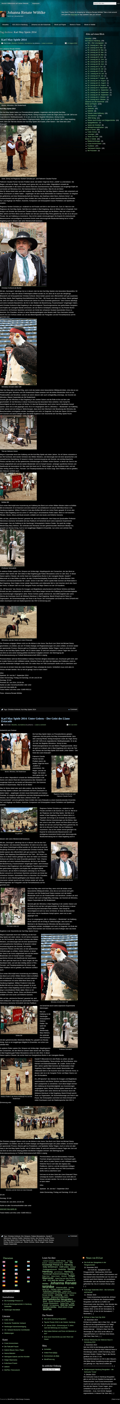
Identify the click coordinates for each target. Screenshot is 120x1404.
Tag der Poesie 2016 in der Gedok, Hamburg (59, 1322)
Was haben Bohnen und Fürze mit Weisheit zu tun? (60, 1332)
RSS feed (74, 14)
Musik (45, 1301)
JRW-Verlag (92, 118)
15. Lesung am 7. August (96, 78)
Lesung (58, 1294)
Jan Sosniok (40, 1238)
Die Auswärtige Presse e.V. (13, 1301)
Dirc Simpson (25, 1236)
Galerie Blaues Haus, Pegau (14, 1350)
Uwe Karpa (49, 1242)
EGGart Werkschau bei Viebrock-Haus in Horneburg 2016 (98, 1341)
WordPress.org (49, 1359)
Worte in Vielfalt (89, 25)
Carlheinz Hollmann (48, 1261)
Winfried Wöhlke (49, 1307)
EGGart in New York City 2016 (94, 1317)
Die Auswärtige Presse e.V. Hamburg (57, 1263)
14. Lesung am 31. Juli (95, 76)
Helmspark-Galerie (94, 148)
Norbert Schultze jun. (16, 1242)
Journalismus (28, 43)
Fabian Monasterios (38, 1236)
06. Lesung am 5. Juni (95, 57)
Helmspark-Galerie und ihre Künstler (17, 1357)
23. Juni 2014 (73, 724)
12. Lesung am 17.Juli (95, 71)
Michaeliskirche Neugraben (58, 1299)
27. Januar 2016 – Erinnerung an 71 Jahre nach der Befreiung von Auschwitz (58, 1327)
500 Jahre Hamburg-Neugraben (55, 1319)
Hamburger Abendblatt (12, 1310)
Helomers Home (29, 1238)
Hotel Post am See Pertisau (65, 1278)
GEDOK (90, 111)
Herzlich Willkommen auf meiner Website (15, 3)
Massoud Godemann (59, 1297)
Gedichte (91, 108)
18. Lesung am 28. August (97, 85)
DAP (66, 1263)
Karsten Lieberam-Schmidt (60, 1289)
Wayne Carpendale (10, 1244)
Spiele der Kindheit (94, 125)
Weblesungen (9, 1333)
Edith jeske (64, 1267)
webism (7, 1367)
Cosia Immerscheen (95, 143)
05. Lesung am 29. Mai (95, 55)
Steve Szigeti (39, 1242)
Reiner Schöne (29, 1242)
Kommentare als (51, 1356)
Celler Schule (92, 132)
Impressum (35, 3)
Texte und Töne (93, 136)
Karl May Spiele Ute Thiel (28, 1240)
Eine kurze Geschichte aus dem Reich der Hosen (58, 1338)
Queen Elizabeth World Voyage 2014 (62, 1301)
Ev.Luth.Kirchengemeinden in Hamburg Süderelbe (17, 1305)
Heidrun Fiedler (17, 1238)
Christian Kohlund (14, 709)
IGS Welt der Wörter (56, 1280)
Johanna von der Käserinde (41, 25)
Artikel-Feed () (50, 1353)
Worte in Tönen (75, 25)
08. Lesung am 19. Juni (96, 62)
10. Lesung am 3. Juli (95, 66)
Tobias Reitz (64, 1303)
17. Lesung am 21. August (97, 83)
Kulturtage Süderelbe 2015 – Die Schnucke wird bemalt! (99, 1291)
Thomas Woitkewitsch (51, 1303)
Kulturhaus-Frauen (10, 1363)
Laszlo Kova (66, 1291)
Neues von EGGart (94, 1258)
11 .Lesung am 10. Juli (95, 69)
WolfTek (47, 1309)
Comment (73, 709)
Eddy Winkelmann (50, 1267)
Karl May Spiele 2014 (14, 39)
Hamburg (68, 1272)
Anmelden (47, 1349)
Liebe (66, 1295)
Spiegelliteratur (93, 123)
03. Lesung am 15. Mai (95, 50)
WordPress (11, 1399)
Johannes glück (61, 1287)
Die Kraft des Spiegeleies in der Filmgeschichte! (95, 1263)
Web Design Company (23, 1399)
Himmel (64, 1276)
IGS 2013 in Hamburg (20, 25)
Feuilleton (21, 43)
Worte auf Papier (60, 25)
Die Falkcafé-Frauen (11, 1346)
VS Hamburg (54, 1305)
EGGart (73, 1267)
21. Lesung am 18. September (98, 92)
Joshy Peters (49, 1238)
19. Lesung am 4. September (98, 88)
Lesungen (91, 134)
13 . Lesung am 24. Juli (96, 73)
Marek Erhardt (43, 1240)
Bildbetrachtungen (94, 141)
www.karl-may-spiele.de (8, 1209)
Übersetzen (8, 1258)
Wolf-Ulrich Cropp (65, 1307)
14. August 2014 (72, 43)
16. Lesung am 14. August (97, 81)
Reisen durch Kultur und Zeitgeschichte (101, 120)
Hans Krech (55, 1276)
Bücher (90, 106)
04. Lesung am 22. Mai (95, 52)
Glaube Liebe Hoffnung (96, 113)
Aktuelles (5, 25)
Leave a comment (47, 43)
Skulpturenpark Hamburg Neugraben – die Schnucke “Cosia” (99, 1371)
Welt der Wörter (67, 1305)
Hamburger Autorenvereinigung (15, 1326)
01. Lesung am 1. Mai (95, 45)
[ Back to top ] (116, 1399)
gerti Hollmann (58, 1272)
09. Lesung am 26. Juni (96, 64)
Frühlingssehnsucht (50, 1269)
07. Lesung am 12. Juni (96, 59)
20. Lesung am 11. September (98, 90)
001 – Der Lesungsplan (96, 43)
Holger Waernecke (10, 1360)
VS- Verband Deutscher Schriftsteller (17, 1330)
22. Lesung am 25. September (98, 95)
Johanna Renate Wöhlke (26, 12)
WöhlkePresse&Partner (96, 127)
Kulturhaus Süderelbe (52, 1291)
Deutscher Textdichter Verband (15, 1323)
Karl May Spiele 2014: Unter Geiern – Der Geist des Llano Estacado (35, 720)
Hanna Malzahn (9, 1353)
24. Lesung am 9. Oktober (97, 99)
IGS (44, 1280)
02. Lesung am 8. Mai (95, 48)
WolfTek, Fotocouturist (12, 1370)
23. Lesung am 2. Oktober (97, 97)
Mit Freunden (92, 150)
